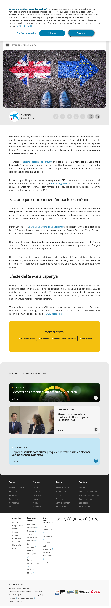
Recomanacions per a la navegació (30, 595)
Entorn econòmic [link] (16, 488)
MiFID (30, 570)
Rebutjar (52, 33)
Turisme (59, 495)
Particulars (33, 524)
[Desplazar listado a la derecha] (95, 338)
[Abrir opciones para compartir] (91, 116)
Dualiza (47, 562)
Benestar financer (87, 499)
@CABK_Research (53, 313)
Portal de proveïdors (47, 555)
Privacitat (13, 598)
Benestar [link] (13, 492)
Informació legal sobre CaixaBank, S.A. (21, 591)
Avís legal (26, 588)
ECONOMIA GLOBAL (28, 338)
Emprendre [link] (14, 499)
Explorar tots (38, 507)
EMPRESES (45, 338)
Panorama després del (36, 161)
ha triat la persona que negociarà (46, 226)
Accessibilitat (13, 595)
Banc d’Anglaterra (60, 183)
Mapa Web (38, 591)
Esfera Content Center (16, 531)
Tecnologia (60, 499)
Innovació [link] (13, 507)
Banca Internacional (33, 563)
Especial (36, 492)
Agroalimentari (62, 488)
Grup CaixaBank (47, 529)
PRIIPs (30, 573)
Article (35, 488)
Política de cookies (25, 26)
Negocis (31, 531)
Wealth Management (33, 553)
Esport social (84, 503)
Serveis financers (63, 503)
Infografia (37, 495)
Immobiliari (61, 492)
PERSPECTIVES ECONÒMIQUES (65, 338)
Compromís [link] (14, 503)
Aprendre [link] (13, 495)
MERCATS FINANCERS (90, 338)
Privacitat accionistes (27, 598)
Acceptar (81, 33)
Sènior (82, 488)
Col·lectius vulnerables (89, 492)
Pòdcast (36, 503)
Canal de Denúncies (15, 601)
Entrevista (37, 499)
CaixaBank (26, 114)
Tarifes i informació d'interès (32, 537)
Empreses (32, 527)
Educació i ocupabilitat (89, 495)
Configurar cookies (26, 33)
